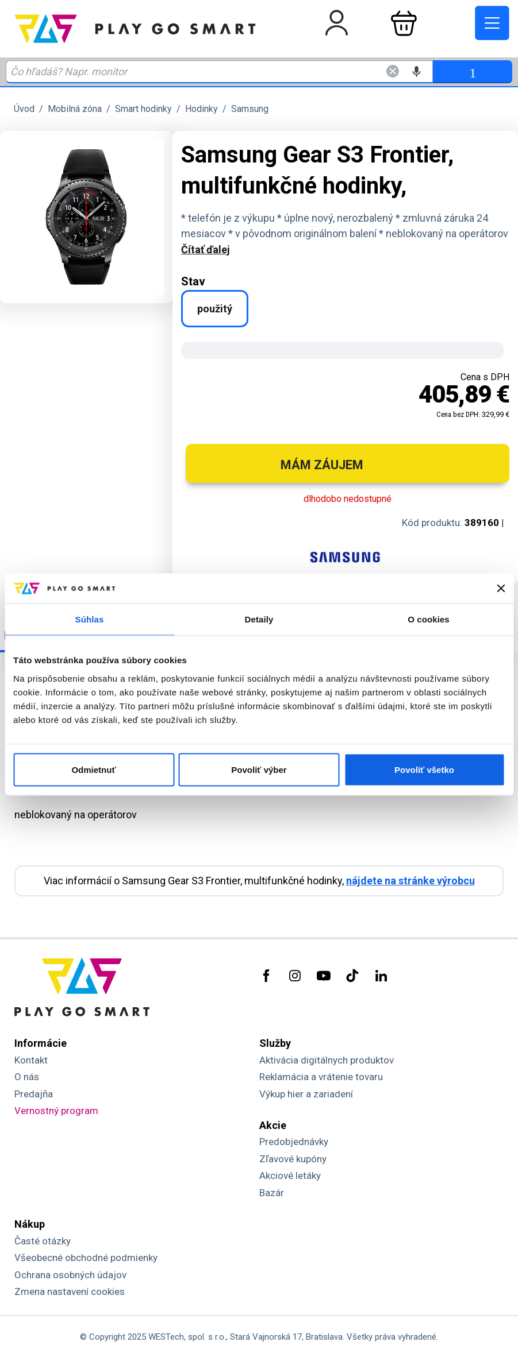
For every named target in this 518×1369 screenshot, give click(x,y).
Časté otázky (42, 1241)
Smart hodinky (143, 108)
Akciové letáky (290, 1175)
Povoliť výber (258, 769)
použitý (214, 309)
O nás (26, 1076)
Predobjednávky (293, 1141)
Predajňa (33, 1094)
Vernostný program (56, 1110)
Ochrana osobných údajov (70, 1275)
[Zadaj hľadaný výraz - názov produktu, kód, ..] (219, 71)
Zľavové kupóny (293, 1159)
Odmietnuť (93, 769)
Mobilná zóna (75, 108)
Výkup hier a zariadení (306, 1094)
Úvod (24, 108)
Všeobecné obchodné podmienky (86, 1257)
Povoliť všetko (424, 769)
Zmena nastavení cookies (69, 1291)
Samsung (249, 108)
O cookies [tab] (429, 619)
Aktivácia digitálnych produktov (326, 1060)
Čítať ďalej (205, 249)
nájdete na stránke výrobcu (410, 881)
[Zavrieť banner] (501, 589)
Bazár (271, 1192)
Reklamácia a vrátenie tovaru (321, 1076)
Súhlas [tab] (89, 619)
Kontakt (31, 1060)
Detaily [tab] (259, 619)
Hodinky (201, 108)
